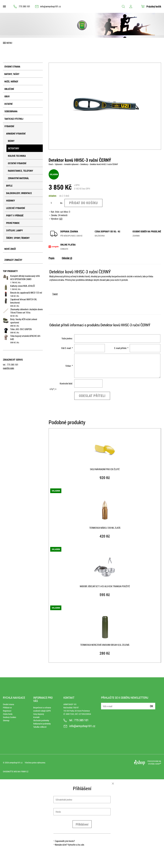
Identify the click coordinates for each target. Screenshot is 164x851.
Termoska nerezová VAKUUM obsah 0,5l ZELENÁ (104, 644)
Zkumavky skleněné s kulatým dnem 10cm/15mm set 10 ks (26, 311)
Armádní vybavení (15, 133)
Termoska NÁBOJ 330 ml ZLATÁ (104, 527)
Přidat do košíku (83, 202)
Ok (151, 706)
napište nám (8, 368)
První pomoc (13, 223)
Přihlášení (82, 824)
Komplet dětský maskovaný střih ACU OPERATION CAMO (25, 277)
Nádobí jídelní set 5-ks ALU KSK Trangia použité (105, 586)
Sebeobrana (10, 111)
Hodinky (10, 200)
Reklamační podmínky (42, 723)
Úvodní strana (12, 66)
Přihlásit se (7, 707)
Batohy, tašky (11, 74)
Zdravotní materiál (18, 178)
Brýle (9, 185)
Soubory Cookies (9, 717)
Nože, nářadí (11, 81)
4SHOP (158, 764)
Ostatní (8, 103)
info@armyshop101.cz (50, 6)
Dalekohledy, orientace (19, 193)
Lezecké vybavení (15, 208)
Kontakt (36, 717)
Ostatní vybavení (17, 163)
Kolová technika (17, 155)
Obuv (7, 96)
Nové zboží (10, 249)
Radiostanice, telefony (20, 170)
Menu (9, 42)
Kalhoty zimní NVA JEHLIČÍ (22, 286)
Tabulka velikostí (39, 726)
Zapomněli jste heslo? (65, 841)
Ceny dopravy (38, 714)
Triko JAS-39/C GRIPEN (21, 329)
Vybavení (9, 126)
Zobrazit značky (13, 259)
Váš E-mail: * (67, 348)
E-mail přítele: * (121, 348)
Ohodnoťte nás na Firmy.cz (15, 771)
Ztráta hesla (7, 714)
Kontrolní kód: (66, 383)
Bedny (11, 141)
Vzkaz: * (69, 365)
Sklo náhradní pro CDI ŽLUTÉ (105, 469)
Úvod (51, 164)
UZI (60, 218)
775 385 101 (24, 6)
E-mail (103, 704)
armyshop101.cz (16, 762)
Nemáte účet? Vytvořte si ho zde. (70, 844)
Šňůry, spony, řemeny (18, 238)
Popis (51, 258)
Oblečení (9, 89)
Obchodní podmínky (41, 720)
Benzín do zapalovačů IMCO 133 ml (26, 292)
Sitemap (6, 720)
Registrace (7, 710)
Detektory (13, 148)
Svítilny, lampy (14, 230)
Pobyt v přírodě (14, 215)
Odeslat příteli (92, 395)
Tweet (55, 294)
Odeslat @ (67, 258)
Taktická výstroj (13, 118)
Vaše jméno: (67, 338)
